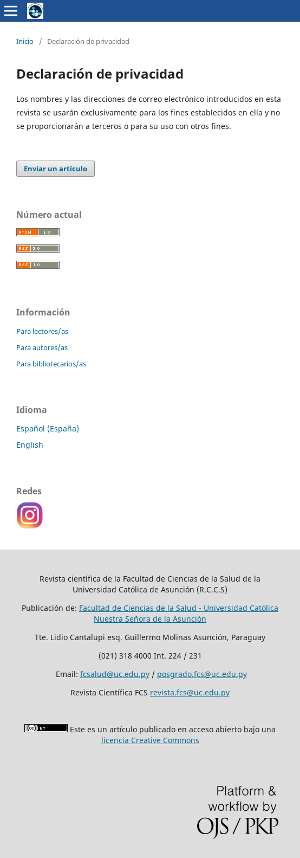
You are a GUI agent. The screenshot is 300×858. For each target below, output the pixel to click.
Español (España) (47, 428)
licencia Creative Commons (150, 740)
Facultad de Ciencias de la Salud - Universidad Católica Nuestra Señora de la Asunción (178, 613)
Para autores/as (42, 347)
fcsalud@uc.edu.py (114, 674)
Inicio (25, 41)
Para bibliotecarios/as (51, 364)
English (29, 445)
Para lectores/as (42, 331)
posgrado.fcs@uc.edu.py (202, 674)
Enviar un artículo (55, 168)
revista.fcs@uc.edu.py (190, 692)
